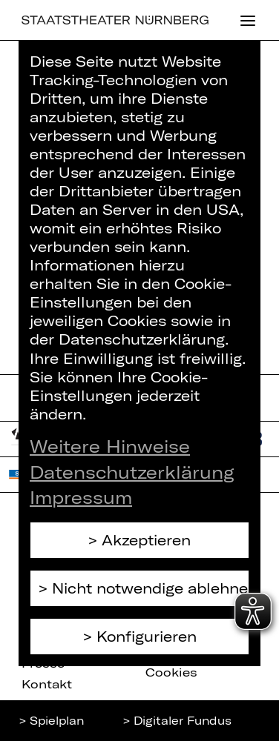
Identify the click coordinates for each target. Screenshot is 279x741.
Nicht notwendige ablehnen (150, 588)
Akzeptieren (146, 539)
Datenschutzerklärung (132, 472)
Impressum (81, 497)
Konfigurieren (146, 636)
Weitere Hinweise (110, 446)
